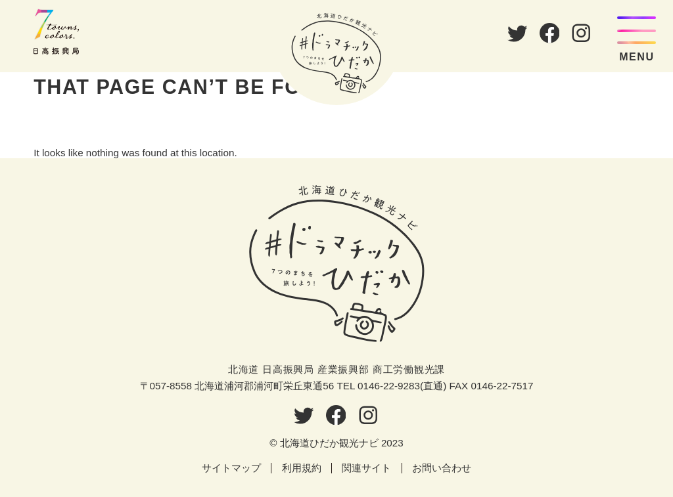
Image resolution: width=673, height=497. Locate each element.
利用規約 (301, 468)
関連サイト (366, 468)
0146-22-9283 (389, 385)
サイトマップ (231, 468)
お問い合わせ (441, 468)
